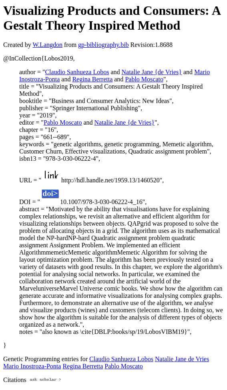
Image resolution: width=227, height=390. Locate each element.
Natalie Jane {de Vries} (152, 72)
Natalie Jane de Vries (182, 359)
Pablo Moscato (144, 79)
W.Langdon (47, 44)
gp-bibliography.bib (103, 44)
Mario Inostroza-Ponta (32, 366)
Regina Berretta (92, 79)
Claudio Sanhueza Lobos (77, 72)
